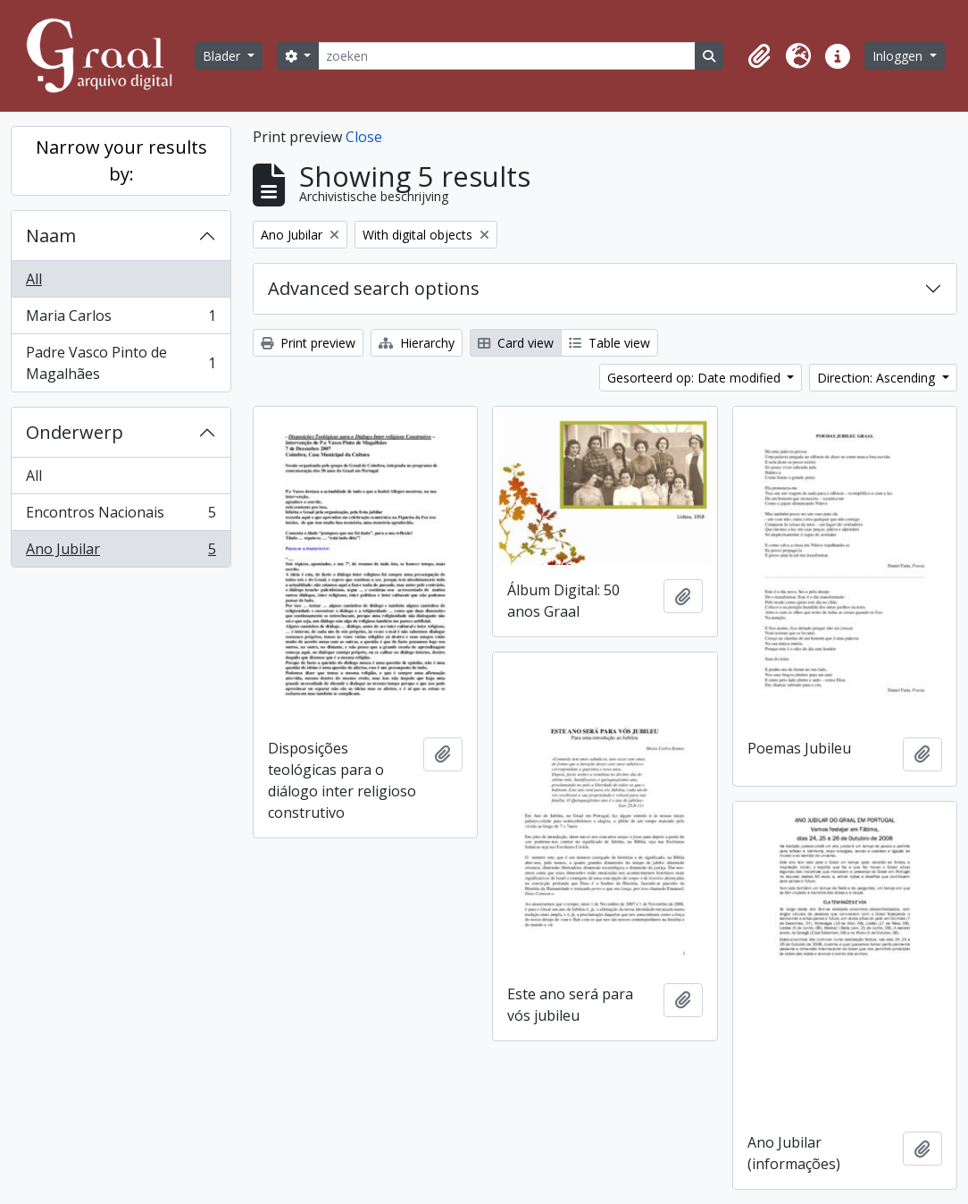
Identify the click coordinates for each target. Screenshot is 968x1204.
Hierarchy (417, 342)
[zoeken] (506, 56)
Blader (223, 55)
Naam (51, 235)
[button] (759, 56)
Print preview (308, 342)
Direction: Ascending (878, 377)
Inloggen (899, 55)
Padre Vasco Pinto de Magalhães (120, 362)
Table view (609, 342)
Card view (516, 342)
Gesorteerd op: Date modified (695, 377)
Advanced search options (374, 288)
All (34, 279)
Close (364, 137)
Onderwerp (74, 432)
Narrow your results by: (121, 160)
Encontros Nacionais (120, 516)
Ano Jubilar (120, 552)
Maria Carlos (120, 319)
